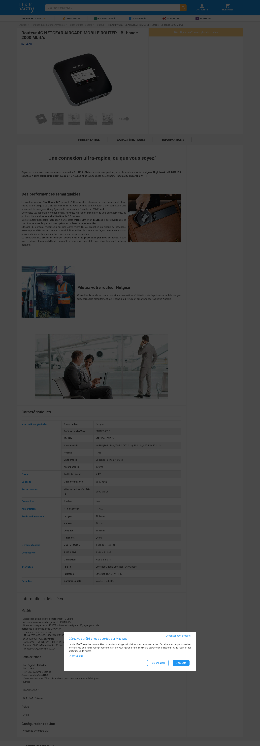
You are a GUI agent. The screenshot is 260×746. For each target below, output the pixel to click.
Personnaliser (158, 663)
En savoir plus (76, 656)
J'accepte (181, 663)
